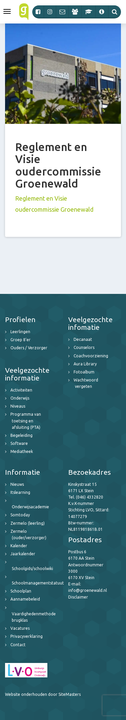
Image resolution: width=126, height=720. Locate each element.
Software (19, 443)
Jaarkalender (22, 554)
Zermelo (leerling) (27, 523)
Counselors (84, 347)
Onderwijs (19, 398)
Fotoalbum (84, 372)
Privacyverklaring (26, 636)
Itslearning (20, 492)
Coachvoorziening (91, 356)
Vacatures (20, 628)
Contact (18, 644)
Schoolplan (20, 591)
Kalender (18, 546)
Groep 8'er (20, 340)
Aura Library (85, 364)
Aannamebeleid (25, 599)
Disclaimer (78, 597)
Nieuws (17, 484)
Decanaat (83, 339)
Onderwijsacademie (30, 507)
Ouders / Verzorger (28, 348)
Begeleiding (21, 435)
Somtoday (20, 515)
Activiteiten (21, 390)
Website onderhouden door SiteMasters (43, 694)
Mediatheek (21, 451)
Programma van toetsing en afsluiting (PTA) (25, 420)
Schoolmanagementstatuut (38, 583)
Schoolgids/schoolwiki (32, 568)
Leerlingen (20, 331)
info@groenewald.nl (87, 590)
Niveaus (17, 406)
